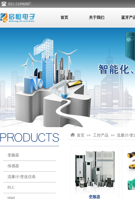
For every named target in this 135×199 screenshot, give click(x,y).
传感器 (13, 166)
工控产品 (100, 135)
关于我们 (96, 17)
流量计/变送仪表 (21, 177)
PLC (11, 187)
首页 (64, 17)
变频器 (13, 155)
